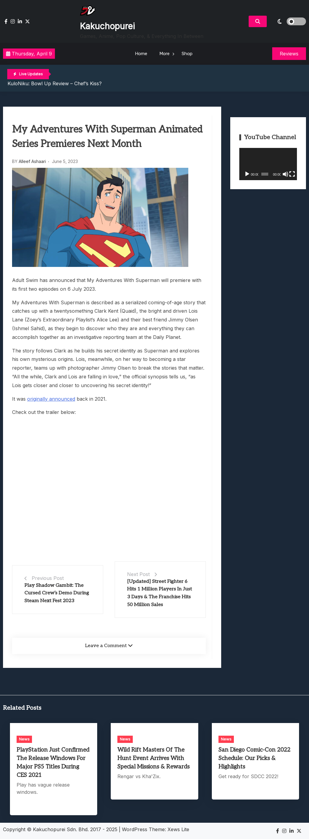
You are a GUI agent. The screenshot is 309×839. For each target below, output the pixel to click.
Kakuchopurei (107, 26)
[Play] (247, 174)
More (164, 53)
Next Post (138, 574)
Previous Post (48, 578)
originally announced (51, 399)
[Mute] (285, 174)
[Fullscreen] (292, 174)
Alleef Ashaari (32, 161)
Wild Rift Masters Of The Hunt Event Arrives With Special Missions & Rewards (153, 758)
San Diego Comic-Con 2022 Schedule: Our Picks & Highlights (254, 758)
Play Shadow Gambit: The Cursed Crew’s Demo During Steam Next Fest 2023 (56, 593)
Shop (187, 53)
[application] (268, 164)
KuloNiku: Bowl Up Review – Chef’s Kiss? (55, 83)
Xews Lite (178, 829)
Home (141, 53)
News (24, 739)
